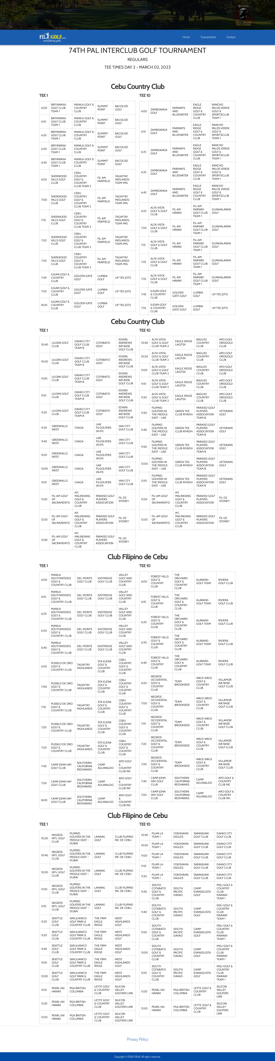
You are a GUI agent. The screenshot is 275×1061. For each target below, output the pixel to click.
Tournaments (208, 37)
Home (186, 37)
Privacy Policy (137, 1039)
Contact (231, 37)
